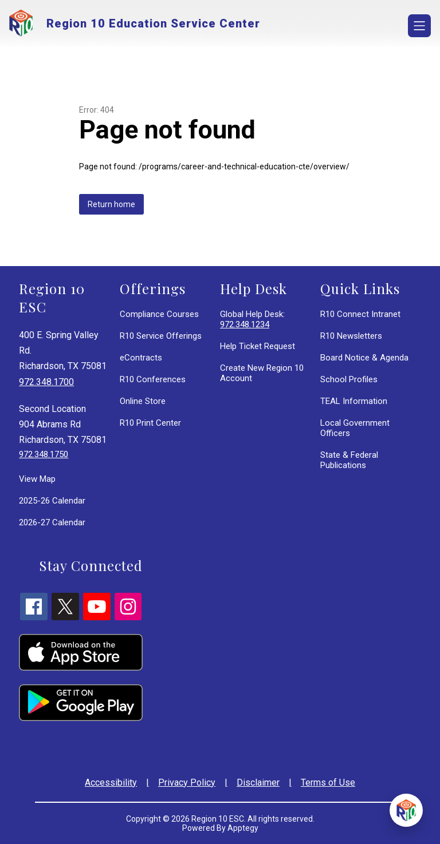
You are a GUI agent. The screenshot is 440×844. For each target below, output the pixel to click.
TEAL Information (353, 401)
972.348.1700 (46, 382)
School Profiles (349, 379)
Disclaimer (258, 782)
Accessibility (111, 782)
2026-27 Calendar (52, 522)
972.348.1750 (43, 454)
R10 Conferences (153, 379)
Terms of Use (328, 782)
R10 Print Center (150, 423)
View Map (37, 479)
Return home (111, 204)
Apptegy (242, 828)
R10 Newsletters (351, 336)
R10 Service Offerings (161, 336)
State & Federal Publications (349, 460)
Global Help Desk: (252, 319)
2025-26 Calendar (52, 501)
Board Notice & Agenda (364, 357)
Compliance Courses (159, 314)
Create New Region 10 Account (262, 373)
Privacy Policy (186, 782)
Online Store (143, 401)
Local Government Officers (355, 428)
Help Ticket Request (257, 346)
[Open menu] (419, 25)
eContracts (141, 357)
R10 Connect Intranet (360, 314)
